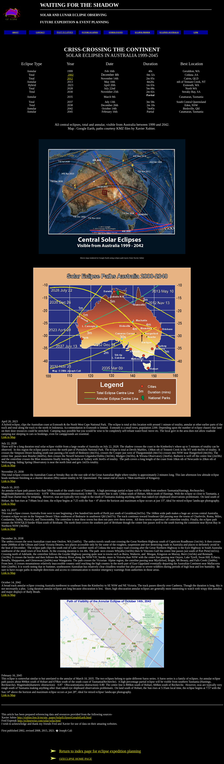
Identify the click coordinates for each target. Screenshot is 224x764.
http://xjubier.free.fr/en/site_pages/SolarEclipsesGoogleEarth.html (54, 717)
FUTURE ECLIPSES (90, 32)
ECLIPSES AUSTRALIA (169, 32)
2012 (70, 78)
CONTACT (40, 32)
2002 (70, 74)
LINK (196, 32)
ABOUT (15, 32)
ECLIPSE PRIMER (142, 32)
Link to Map (8, 437)
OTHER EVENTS (116, 32)
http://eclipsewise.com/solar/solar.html (39, 720)
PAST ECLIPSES (65, 32)
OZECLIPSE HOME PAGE (75, 759)
